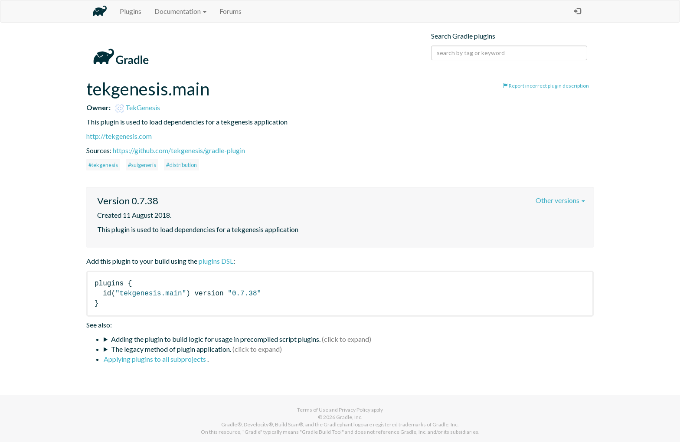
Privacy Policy (354, 409)
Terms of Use (312, 409)
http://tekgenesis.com (119, 136)
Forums (230, 11)
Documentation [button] (180, 11)
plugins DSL (216, 261)
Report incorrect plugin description (546, 85)
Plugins (130, 11)
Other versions (560, 200)
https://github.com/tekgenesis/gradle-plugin (179, 150)
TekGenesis (137, 107)
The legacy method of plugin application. (171, 349)
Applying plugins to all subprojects (155, 359)
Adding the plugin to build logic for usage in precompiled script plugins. (215, 339)
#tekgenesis (103, 164)
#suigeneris (142, 164)
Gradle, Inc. (349, 417)
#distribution (181, 164)
